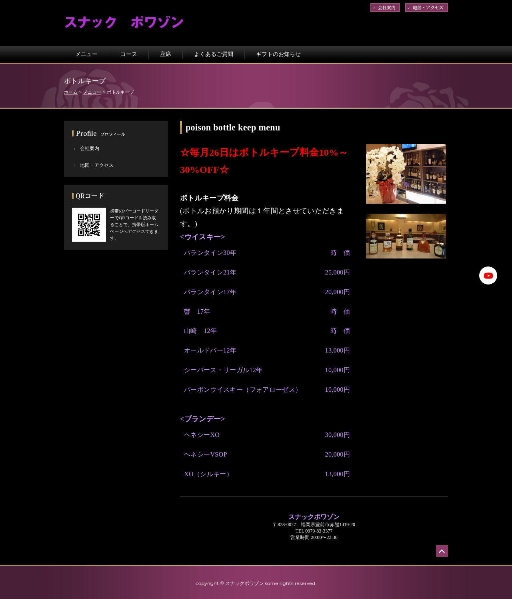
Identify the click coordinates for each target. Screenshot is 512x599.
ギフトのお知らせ (278, 54)
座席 (165, 54)
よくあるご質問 (213, 54)
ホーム (71, 92)
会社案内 (89, 148)
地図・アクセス (97, 165)
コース (128, 54)
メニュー (86, 54)
